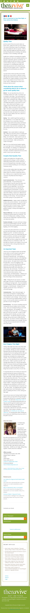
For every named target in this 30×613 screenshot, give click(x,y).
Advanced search (7, 521)
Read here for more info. (15, 609)
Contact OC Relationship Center (10, 461)
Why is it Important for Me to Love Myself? (13, 487)
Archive (6, 576)
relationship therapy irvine (17, 469)
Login (6, 579)
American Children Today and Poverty (12, 494)
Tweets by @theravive (15, 529)
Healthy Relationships (11, 468)
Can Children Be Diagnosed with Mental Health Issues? (14, 480)
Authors (7, 577)
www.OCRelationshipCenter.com (10, 464)
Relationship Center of (21, 399)
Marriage (17, 468)
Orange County (7, 401)
